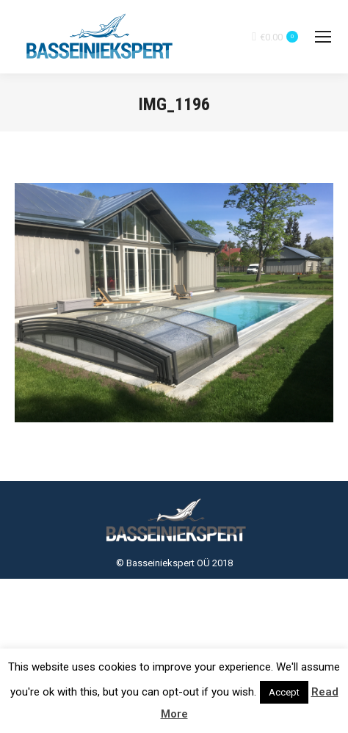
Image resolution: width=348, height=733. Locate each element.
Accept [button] (284, 692)
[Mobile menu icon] (323, 36)
